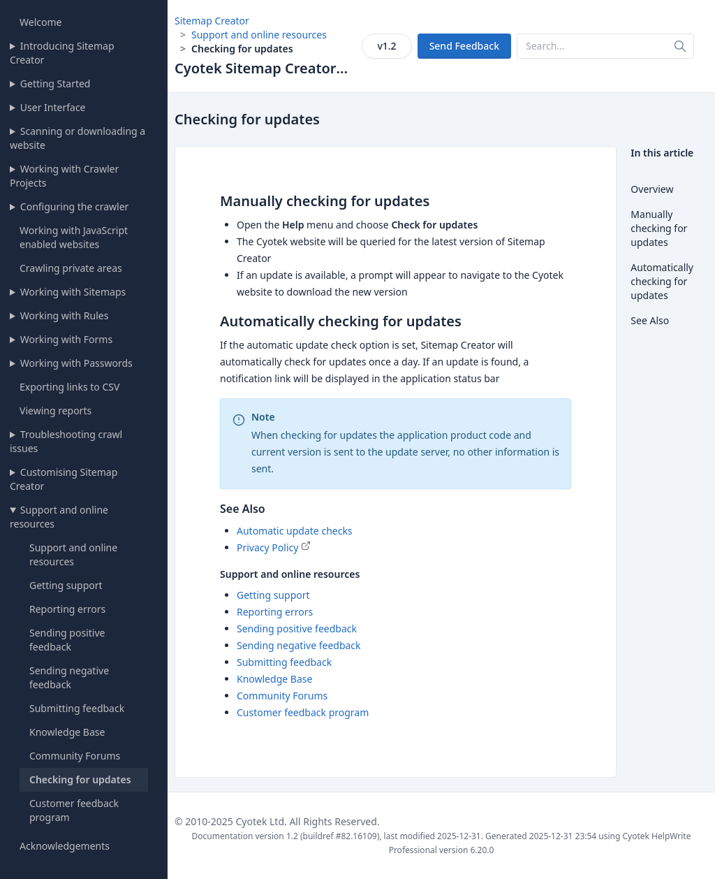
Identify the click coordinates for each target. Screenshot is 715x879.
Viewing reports (55, 410)
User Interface (53, 107)
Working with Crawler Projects (64, 175)
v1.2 (386, 45)
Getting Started (55, 83)
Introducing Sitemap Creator (62, 52)
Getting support (66, 585)
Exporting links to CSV (69, 386)
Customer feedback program (303, 712)
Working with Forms (66, 339)
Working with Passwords (76, 363)
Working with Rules (64, 315)
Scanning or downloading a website (77, 138)
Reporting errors (67, 609)
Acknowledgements (65, 845)
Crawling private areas (71, 268)
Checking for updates (80, 779)
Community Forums (74, 755)
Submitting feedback (76, 708)
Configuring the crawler (74, 206)
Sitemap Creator (212, 20)
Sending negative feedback (69, 677)
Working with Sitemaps (73, 291)
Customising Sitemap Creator (63, 479)
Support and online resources (59, 516)
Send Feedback (464, 45)
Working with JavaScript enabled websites (74, 237)
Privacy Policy (267, 547)
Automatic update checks (295, 530)
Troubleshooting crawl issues (66, 441)
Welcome (40, 22)
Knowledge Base (67, 732)
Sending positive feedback (67, 639)
